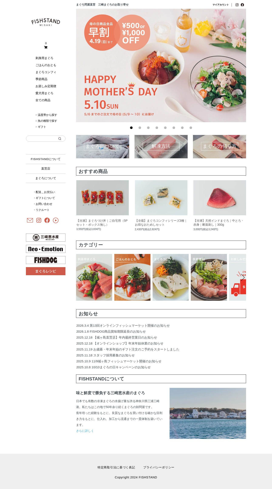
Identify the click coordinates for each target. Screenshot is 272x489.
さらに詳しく (85, 430)
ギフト (40, 126)
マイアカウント (220, 4)
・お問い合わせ (42, 204)
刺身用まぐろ (44, 58)
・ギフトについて (44, 198)
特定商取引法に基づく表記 (116, 467)
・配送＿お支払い (44, 192)
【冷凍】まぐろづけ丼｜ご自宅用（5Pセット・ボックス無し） (102, 222)
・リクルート (41, 209)
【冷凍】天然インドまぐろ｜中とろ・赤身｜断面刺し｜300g (218, 222)
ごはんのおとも (45, 65)
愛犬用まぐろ (44, 93)
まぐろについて (45, 178)
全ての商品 (42, 100)
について (46, 159)
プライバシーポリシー (158, 467)
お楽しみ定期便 (45, 86)
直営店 (45, 168)
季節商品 (41, 79)
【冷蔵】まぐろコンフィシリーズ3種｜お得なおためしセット (161, 222)
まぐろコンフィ (45, 72)
